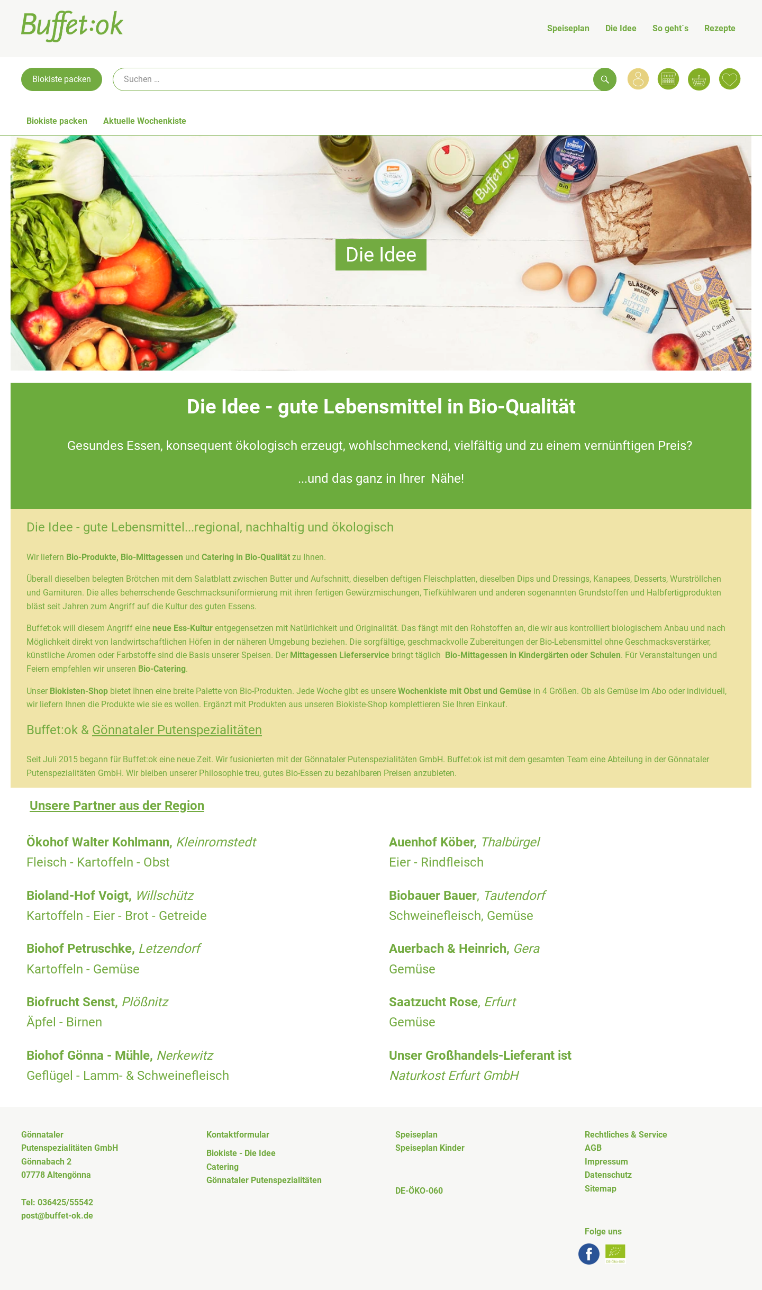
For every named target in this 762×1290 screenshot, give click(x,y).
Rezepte (720, 28)
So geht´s (670, 28)
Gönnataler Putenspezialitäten (177, 730)
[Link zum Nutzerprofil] (638, 79)
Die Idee (621, 28)
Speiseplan (568, 28)
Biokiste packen (61, 79)
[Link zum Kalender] (668, 79)
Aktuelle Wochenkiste (144, 121)
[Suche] (364, 79)
